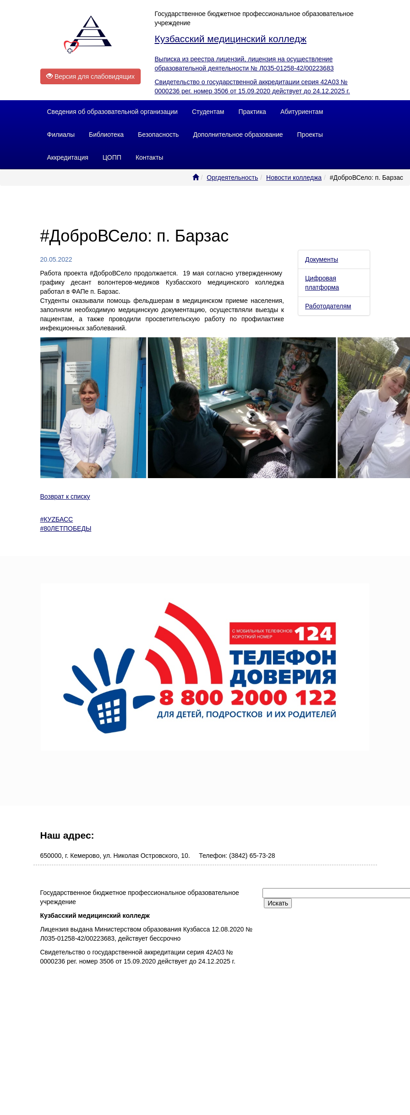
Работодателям (328, 306)
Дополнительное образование (238, 134)
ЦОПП (112, 157)
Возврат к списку (65, 496)
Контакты (149, 157)
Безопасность (158, 134)
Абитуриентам (301, 111)
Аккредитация (67, 157)
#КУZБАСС (56, 519)
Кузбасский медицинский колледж (230, 38)
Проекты (310, 134)
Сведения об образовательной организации (112, 111)
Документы (321, 259)
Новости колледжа (294, 177)
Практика (252, 111)
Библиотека (106, 134)
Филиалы (61, 134)
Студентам (208, 111)
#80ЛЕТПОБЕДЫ (66, 528)
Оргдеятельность (232, 177)
